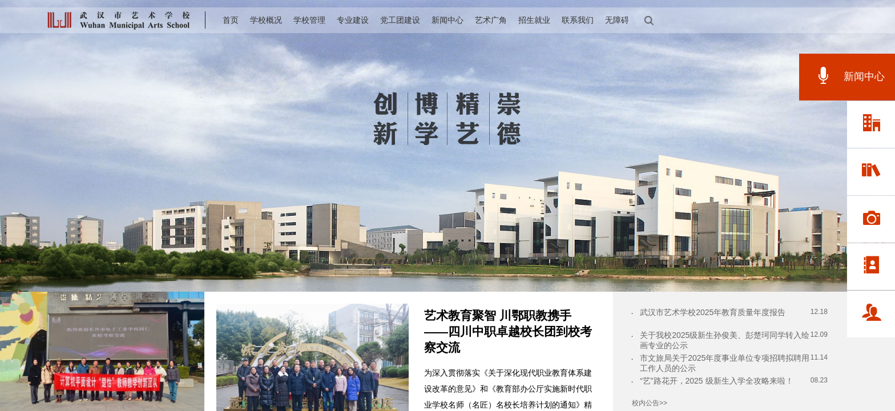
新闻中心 (447, 20)
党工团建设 (400, 20)
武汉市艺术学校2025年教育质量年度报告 (712, 312)
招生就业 (534, 20)
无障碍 (617, 20)
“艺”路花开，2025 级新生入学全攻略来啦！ (716, 380)
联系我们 (578, 20)
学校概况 (266, 20)
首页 (231, 20)
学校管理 (309, 20)
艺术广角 (491, 20)
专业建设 (353, 20)
